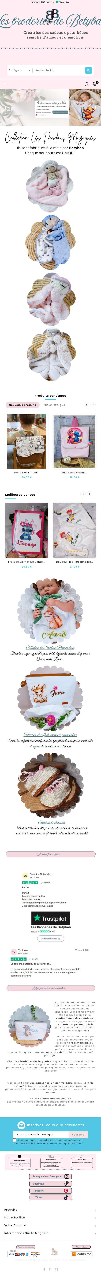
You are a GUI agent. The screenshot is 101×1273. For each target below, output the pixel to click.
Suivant (93, 404)
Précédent (86, 404)
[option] (50, 107)
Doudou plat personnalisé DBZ (76, 562)
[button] (8, 107)
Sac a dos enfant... (26, 472)
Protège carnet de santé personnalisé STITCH (40, 562)
